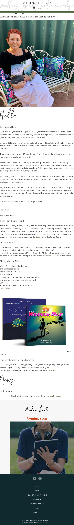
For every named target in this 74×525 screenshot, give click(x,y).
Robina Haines (37, 3)
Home (37, 486)
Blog (37, 508)
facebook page (56, 396)
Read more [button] (5, 210)
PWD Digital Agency (42, 522)
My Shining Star (37, 499)
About (37, 491)
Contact (36, 512)
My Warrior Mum (37, 504)
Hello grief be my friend (37, 495)
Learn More (41, 237)
